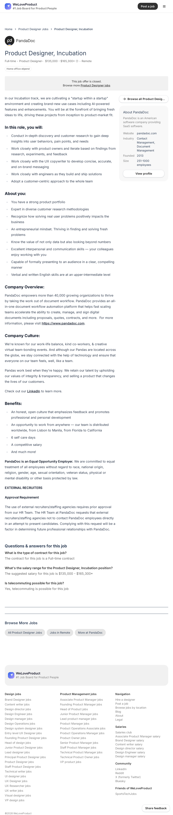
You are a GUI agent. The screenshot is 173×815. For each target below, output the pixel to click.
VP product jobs (70, 762)
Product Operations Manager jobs (82, 733)
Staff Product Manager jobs (78, 747)
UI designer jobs (15, 776)
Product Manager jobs (74, 723)
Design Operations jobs (20, 723)
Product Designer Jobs (33, 29)
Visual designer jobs (18, 795)
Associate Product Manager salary (137, 736)
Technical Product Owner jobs (79, 757)
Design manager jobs (18, 718)
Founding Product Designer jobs (25, 738)
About (119, 715)
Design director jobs (18, 709)
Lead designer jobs (17, 752)
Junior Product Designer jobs (24, 747)
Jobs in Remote (60, 632)
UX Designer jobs (16, 781)
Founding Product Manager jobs (81, 704)
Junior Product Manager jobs (79, 714)
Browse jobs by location (130, 707)
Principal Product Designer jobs (25, 757)
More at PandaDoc (90, 632)
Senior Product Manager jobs (79, 742)
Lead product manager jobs (78, 718)
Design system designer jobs (23, 728)
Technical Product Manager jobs (81, 752)
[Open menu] (164, 6)
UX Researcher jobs (18, 785)
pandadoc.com (147, 133)
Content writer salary (128, 744)
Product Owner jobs (73, 738)
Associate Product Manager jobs (81, 699)
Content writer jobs (17, 704)
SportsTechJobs (125, 793)
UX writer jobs (14, 790)
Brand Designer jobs (18, 699)
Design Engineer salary (130, 752)
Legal (119, 719)
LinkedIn (121, 769)
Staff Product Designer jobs (23, 766)
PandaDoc (20, 40)
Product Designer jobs (95, 85)
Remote (87, 61)
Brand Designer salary (129, 740)
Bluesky (120, 781)
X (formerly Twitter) (128, 777)
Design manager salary (130, 756)
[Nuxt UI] (31, 6)
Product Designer (30, 61)
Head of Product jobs (74, 709)
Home (8, 29)
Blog (118, 711)
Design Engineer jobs (18, 714)
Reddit (119, 773)
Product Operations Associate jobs (82, 728)
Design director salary (129, 748)
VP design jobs (14, 800)
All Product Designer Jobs (25, 632)
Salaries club (123, 732)
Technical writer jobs (18, 771)
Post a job (121, 703)
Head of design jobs (18, 742)
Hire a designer (125, 699)
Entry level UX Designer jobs (23, 733)
